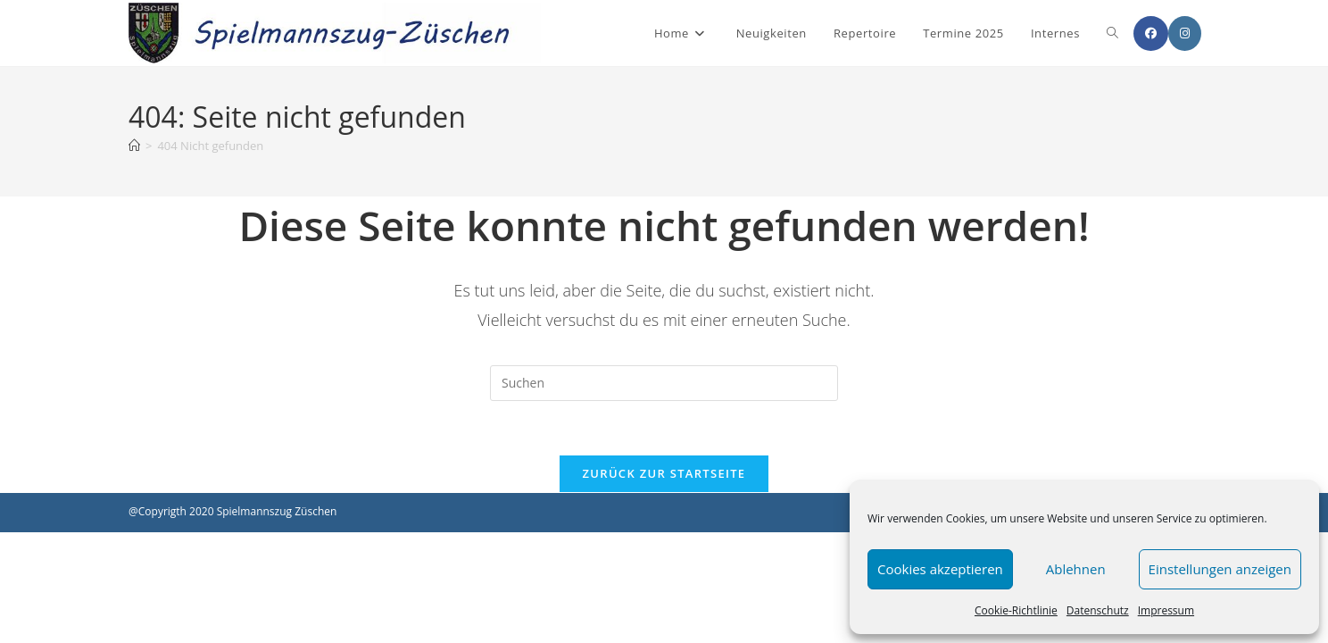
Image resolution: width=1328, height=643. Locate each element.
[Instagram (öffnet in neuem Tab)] (1184, 33)
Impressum (1166, 610)
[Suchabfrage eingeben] (664, 383)
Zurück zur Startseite (664, 473)
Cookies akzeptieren (940, 569)
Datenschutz (1098, 610)
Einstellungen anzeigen (1220, 569)
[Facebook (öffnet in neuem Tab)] (1150, 33)
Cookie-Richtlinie (1016, 610)
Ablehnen (1076, 569)
